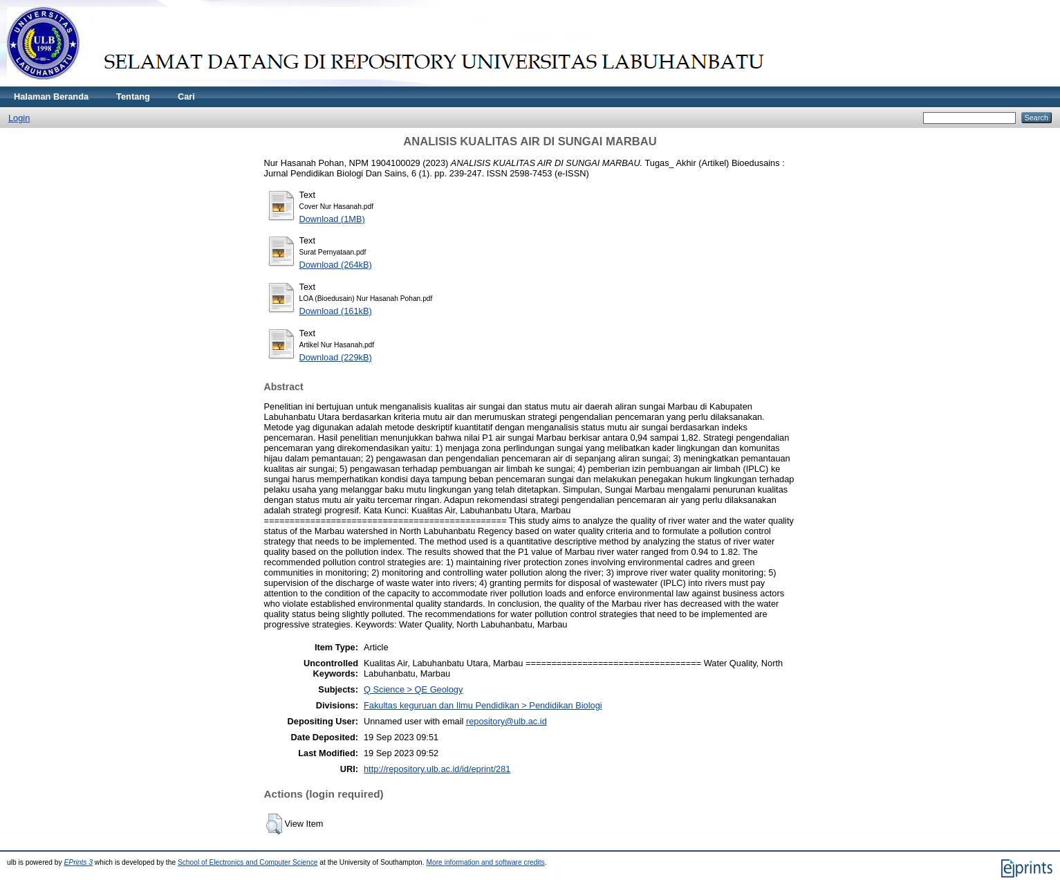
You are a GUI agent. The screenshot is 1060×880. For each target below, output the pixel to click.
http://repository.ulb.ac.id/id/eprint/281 (437, 769)
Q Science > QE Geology (413, 689)
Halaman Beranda (51, 96)
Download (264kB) (335, 264)
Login (19, 118)
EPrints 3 (78, 862)
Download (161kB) (335, 311)
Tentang (133, 96)
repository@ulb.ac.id (506, 721)
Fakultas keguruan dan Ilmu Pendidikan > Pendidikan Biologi (483, 705)
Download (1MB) (332, 219)
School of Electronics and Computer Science (248, 862)
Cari (186, 96)
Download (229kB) (335, 357)
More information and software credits (485, 862)
